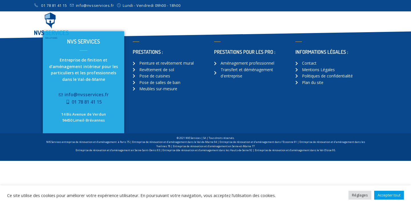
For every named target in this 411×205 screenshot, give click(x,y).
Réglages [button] (360, 195)
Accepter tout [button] (389, 195)
